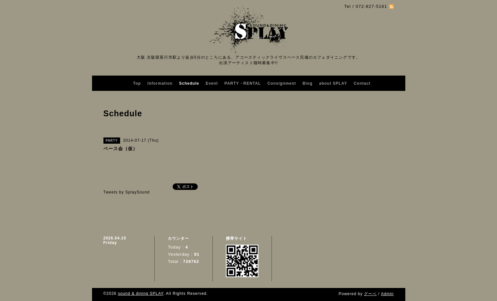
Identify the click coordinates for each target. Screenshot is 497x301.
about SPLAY (333, 83)
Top (137, 83)
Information (160, 83)
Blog (308, 83)
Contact (362, 83)
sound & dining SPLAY (140, 293)
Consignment (281, 83)
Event (212, 83)
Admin (387, 294)
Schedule (189, 83)
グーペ (370, 294)
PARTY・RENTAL (243, 83)
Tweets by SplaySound (126, 192)
